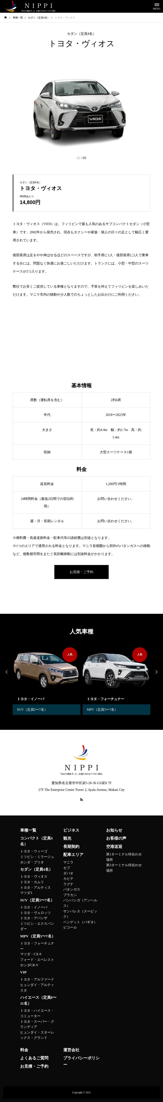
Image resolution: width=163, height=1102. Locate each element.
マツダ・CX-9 (30, 954)
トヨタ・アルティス (35, 887)
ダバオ (68, 873)
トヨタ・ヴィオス (33, 876)
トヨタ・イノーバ (33, 907)
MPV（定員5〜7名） (102, 709)
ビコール (70, 927)
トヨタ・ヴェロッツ (35, 913)
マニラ (68, 862)
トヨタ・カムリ (32, 882)
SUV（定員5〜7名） (32, 709)
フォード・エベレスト (37, 959)
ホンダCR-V (29, 965)
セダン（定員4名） (81, 33)
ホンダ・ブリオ (32, 862)
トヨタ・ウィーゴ (33, 851)
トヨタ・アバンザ (33, 918)
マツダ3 (26, 893)
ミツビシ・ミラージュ (37, 857)
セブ (66, 868)
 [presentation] (6, 672)
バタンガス (71, 889)
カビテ (68, 878)
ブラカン (70, 895)
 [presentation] (157, 672)
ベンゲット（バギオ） (80, 922)
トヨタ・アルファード (37, 979)
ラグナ (68, 884)
